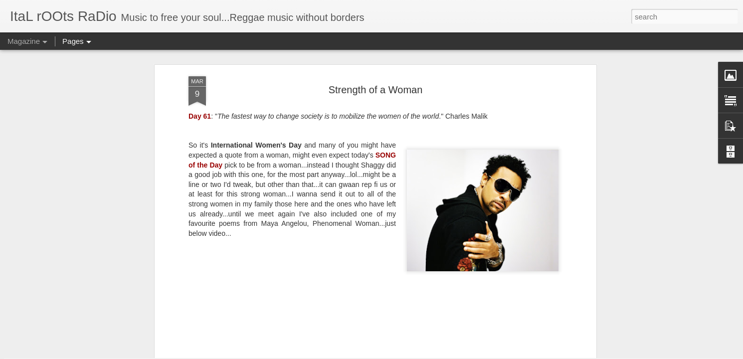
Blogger (431, 354)
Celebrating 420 (541, 281)
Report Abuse (461, 354)
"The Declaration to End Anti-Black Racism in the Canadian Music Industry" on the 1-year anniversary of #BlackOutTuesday (317, 304)
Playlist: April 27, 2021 (434, 281)
